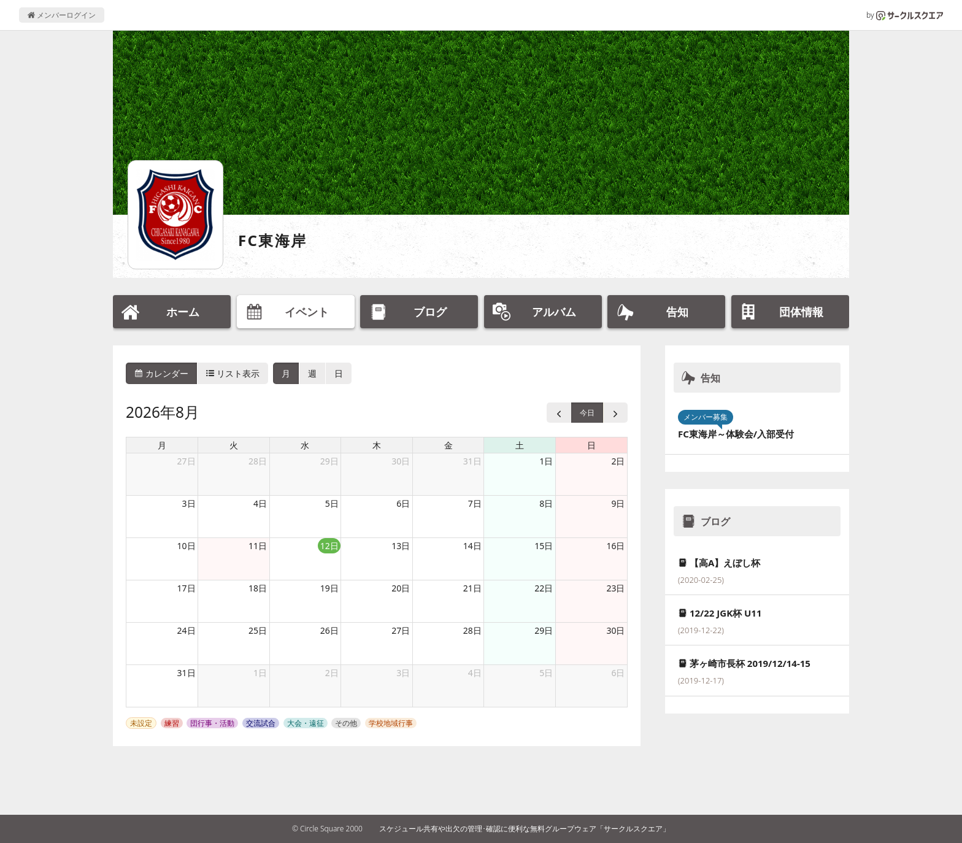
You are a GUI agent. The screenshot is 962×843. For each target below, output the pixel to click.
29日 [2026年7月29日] (329, 461)
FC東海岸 (272, 240)
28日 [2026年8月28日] (472, 630)
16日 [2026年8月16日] (615, 546)
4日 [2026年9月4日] (475, 673)
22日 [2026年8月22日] (543, 588)
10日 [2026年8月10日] (186, 546)
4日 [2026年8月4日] (260, 503)
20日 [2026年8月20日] (400, 588)
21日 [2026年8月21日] (472, 588)
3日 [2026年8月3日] (189, 503)
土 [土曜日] (519, 445)
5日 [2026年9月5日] (546, 673)
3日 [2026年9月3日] (403, 673)
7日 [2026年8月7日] (475, 503)
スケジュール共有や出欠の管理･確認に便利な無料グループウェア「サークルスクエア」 (524, 828)
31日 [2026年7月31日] (472, 461)
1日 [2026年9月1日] (260, 673)
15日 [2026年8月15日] (543, 546)
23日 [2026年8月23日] (615, 588)
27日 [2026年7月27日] (186, 461)
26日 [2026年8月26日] (329, 630)
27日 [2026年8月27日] (400, 630)
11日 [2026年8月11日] (257, 546)
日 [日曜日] (591, 445)
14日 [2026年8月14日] (472, 546)
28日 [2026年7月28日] (257, 461)
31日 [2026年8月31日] (186, 673)
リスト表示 (233, 373)
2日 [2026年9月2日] (332, 673)
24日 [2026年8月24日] (186, 630)
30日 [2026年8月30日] (615, 630)
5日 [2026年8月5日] (332, 503)
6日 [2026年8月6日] (403, 503)
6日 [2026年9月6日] (618, 673)
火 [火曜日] (233, 445)
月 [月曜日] (162, 445)
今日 (587, 412)
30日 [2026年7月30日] (400, 461)
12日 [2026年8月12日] (329, 546)
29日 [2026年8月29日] (543, 630)
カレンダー (161, 373)
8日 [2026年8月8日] (546, 503)
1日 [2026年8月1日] (546, 461)
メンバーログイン (62, 15)
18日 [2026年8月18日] (257, 588)
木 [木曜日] (376, 445)
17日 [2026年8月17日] (186, 588)
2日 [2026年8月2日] (618, 461)
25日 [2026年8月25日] (257, 630)
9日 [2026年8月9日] (618, 503)
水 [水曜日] (305, 445)
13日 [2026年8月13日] (400, 546)
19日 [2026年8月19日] (329, 588)
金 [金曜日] (448, 445)
